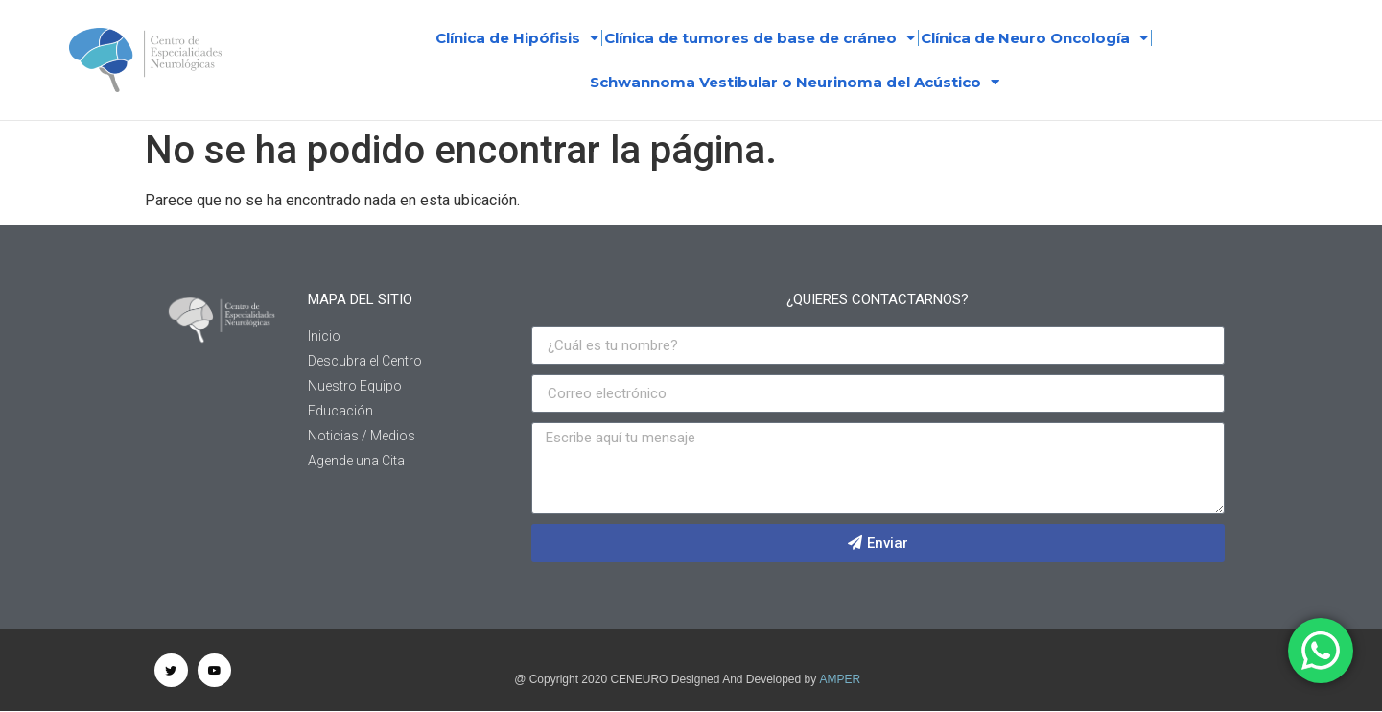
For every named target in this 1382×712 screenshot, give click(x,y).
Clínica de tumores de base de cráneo (759, 38)
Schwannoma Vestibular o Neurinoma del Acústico (794, 82)
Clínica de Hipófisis (516, 38)
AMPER (840, 679)
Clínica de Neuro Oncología (1034, 38)
